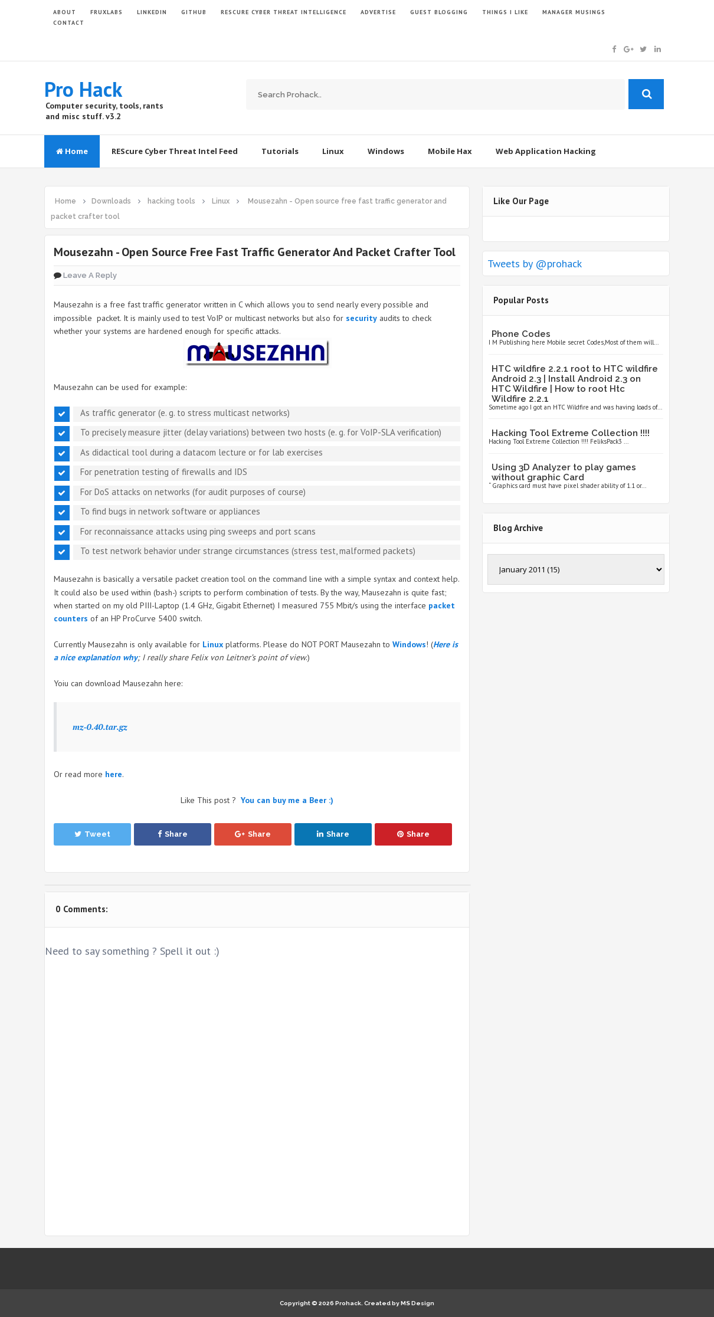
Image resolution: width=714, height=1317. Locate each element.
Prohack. (349, 1303)
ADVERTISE (378, 12)
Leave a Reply (90, 275)
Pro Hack (83, 89)
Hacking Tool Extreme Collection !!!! (571, 433)
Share (173, 834)
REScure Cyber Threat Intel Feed (175, 151)
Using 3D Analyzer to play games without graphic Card (564, 472)
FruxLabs (106, 12)
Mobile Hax (450, 151)
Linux (333, 151)
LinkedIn (152, 12)
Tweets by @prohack (534, 263)
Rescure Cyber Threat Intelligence (283, 12)
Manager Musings (573, 12)
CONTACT (68, 23)
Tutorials (280, 151)
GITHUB (194, 12)
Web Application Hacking (546, 151)
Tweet (92, 834)
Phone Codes (521, 334)
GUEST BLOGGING (439, 12)
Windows (386, 151)
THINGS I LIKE (505, 12)
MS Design (417, 1303)
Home (72, 151)
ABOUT (64, 12)
